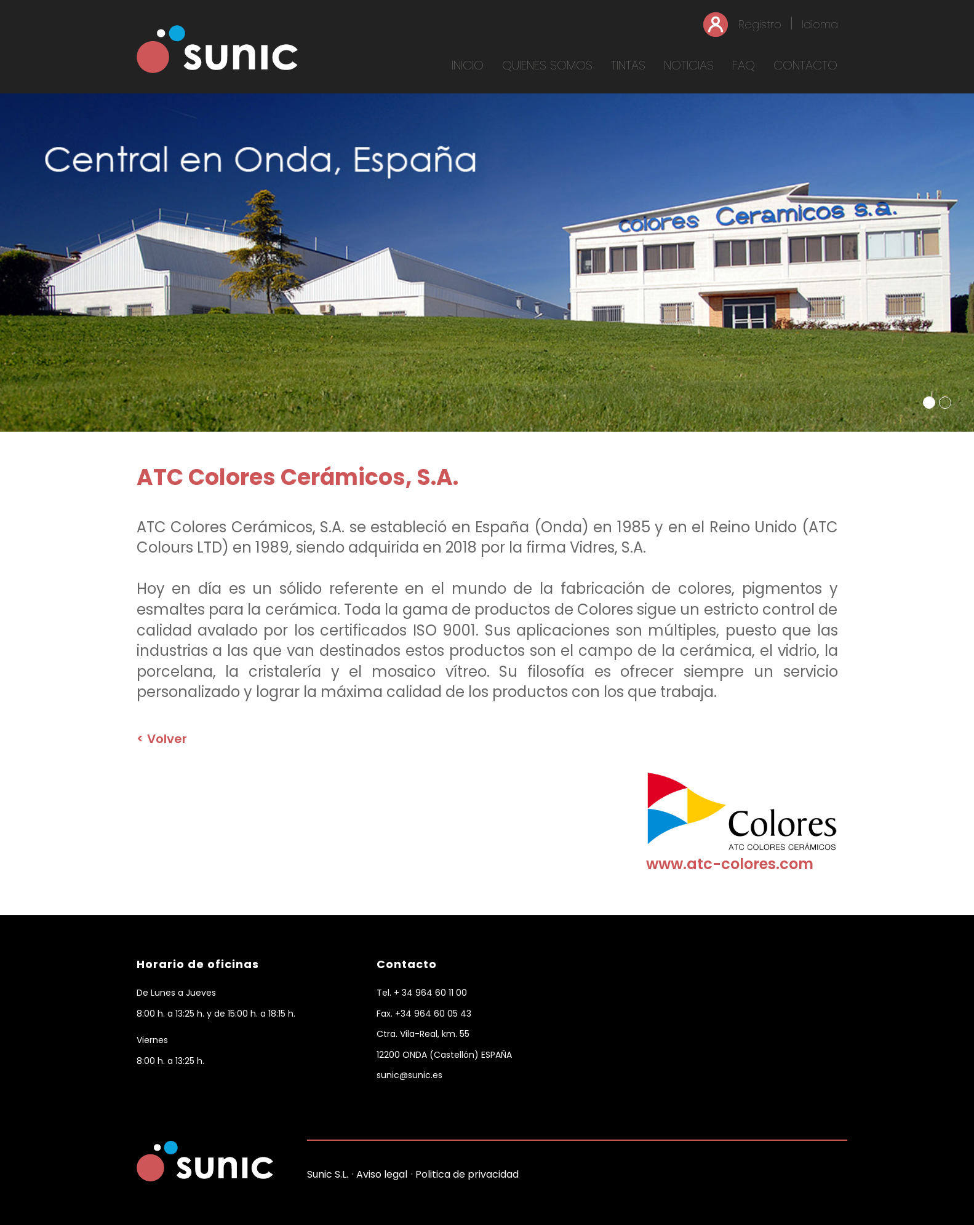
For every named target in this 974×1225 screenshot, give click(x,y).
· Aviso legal (379, 1174)
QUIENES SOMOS (547, 65)
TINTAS (628, 65)
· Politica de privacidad (465, 1174)
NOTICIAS (689, 65)
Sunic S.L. (327, 1174)
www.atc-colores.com (729, 864)
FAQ (743, 65)
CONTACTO (805, 65)
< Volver (162, 738)
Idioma (820, 24)
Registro (759, 24)
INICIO (468, 65)
